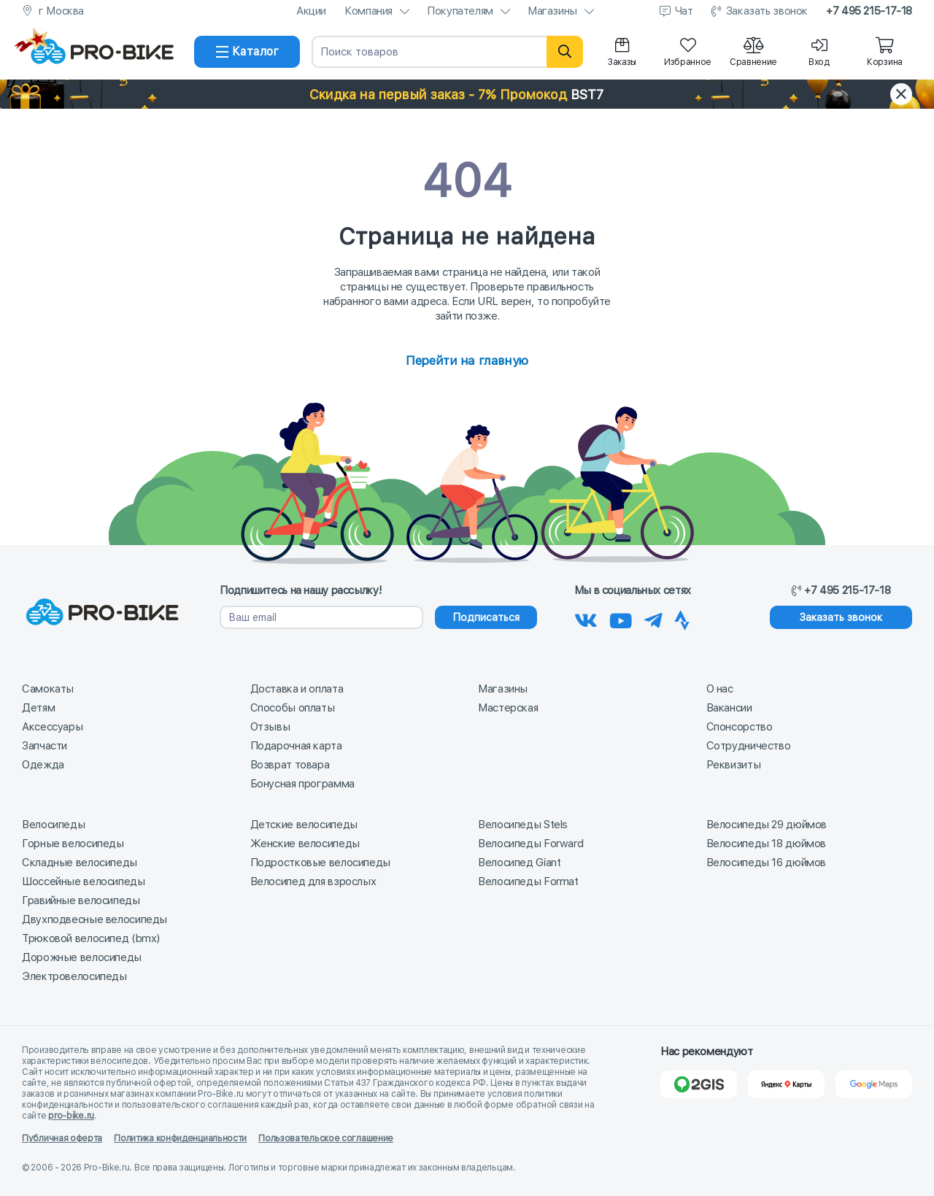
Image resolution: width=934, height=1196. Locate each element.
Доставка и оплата (297, 688)
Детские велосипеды (304, 824)
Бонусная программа (302, 783)
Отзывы (270, 726)
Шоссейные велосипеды (83, 881)
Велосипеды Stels (523, 824)
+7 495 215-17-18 (869, 11)
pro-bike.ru (71, 1116)
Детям (38, 707)
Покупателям (460, 11)
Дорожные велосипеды (82, 957)
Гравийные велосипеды (81, 900)
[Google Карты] (873, 1084)
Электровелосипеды (74, 976)
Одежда (43, 764)
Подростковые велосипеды (320, 862)
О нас (719, 688)
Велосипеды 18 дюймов (766, 843)
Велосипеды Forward (530, 843)
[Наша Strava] (682, 618)
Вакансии (729, 707)
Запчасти (44, 745)
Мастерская (508, 707)
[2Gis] (698, 1084)
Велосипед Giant (519, 862)
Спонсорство (739, 726)
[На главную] (102, 52)
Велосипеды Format (528, 881)
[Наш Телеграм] (653, 618)
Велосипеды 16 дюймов (766, 862)
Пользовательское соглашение (325, 1138)
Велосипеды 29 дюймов (766, 824)
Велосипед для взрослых (313, 881)
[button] (467, 94)
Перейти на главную (467, 360)
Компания (368, 11)
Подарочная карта (296, 745)
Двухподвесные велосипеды (94, 919)
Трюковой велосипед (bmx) (91, 938)
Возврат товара (290, 764)
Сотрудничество (748, 745)
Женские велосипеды (305, 843)
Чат (684, 11)
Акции (311, 11)
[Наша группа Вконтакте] (586, 618)
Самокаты (48, 688)
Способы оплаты (292, 707)
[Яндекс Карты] (786, 1084)
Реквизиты (733, 764)
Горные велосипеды (73, 843)
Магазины (552, 11)
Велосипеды (53, 824)
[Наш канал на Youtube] (621, 618)
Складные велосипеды (79, 862)
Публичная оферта (62, 1138)
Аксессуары (52, 726)
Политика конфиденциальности (180, 1138)
